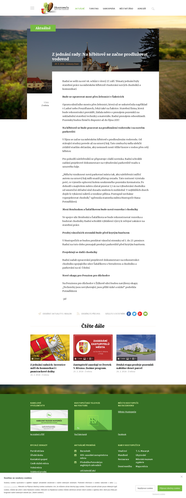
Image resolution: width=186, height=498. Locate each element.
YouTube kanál (80, 434)
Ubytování (141, 455)
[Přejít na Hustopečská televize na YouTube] (93, 420)
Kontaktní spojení (38, 459)
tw (134, 314)
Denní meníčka (125, 466)
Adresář (142, 9)
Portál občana (37, 451)
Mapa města (142, 466)
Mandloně (123, 455)
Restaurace (123, 459)
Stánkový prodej (38, 471)
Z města (45, 105)
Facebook (122, 434)
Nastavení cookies (158, 494)
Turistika (94, 9)
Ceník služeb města (39, 463)
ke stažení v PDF (37, 434)
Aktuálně (80, 9)
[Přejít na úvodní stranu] (55, 8)
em (145, 314)
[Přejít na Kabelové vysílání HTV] (49, 420)
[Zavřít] (181, 476)
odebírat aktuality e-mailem (57, 314)
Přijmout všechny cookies (170, 488)
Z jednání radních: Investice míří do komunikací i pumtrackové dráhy (47, 368)
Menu (32, 8)
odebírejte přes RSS (90, 314)
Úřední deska (36, 455)
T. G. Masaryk (142, 451)
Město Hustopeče (127, 412)
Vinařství (122, 451)
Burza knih (85, 451)
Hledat (153, 8)
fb (129, 314)
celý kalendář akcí (88, 470)
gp (140, 314)
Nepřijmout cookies (145, 488)
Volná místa (36, 467)
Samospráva (109, 9)
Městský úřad (126, 9)
